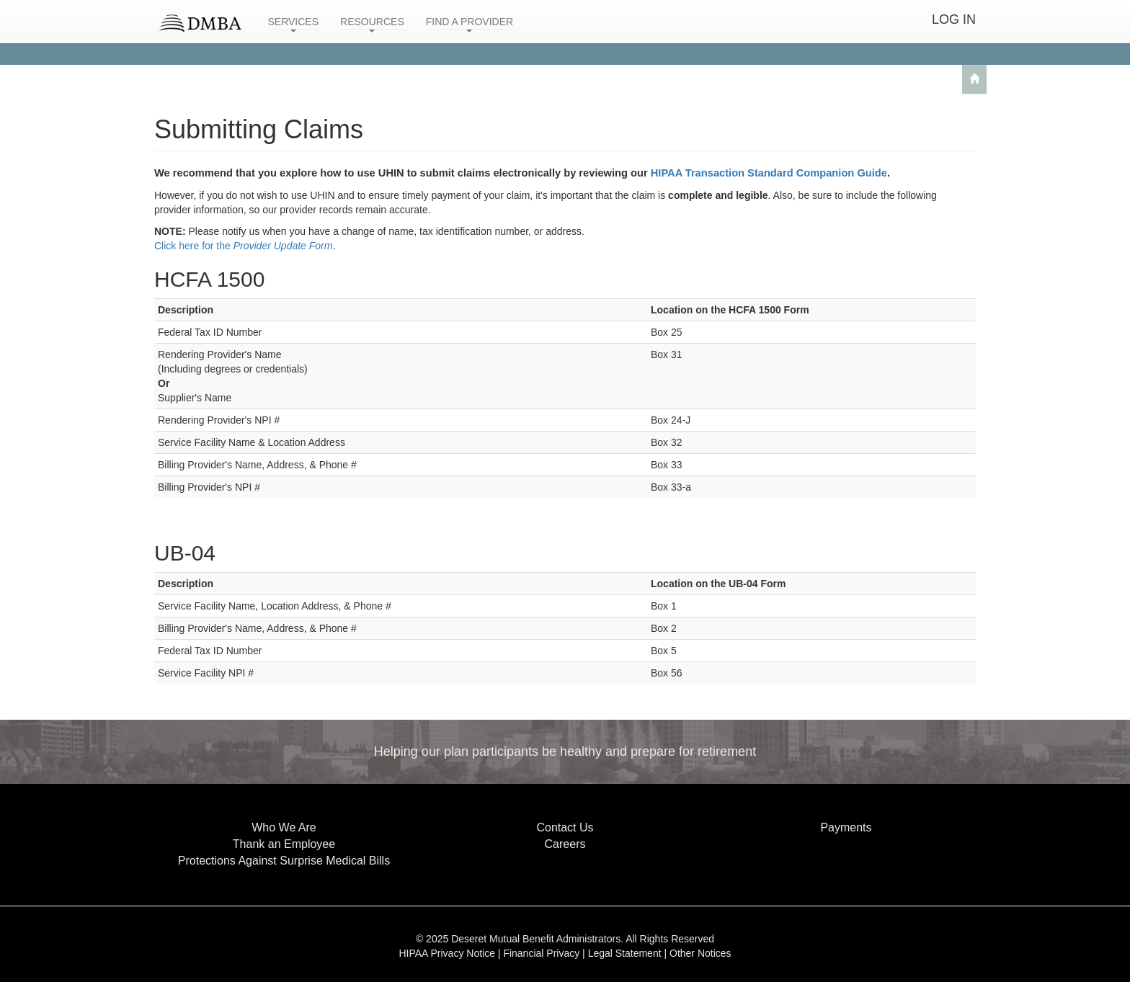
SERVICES (293, 24)
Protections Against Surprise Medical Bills (284, 860)
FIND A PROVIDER (469, 24)
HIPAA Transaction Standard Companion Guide (769, 173)
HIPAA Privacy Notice (447, 953)
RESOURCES (372, 24)
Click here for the (243, 245)
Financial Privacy (541, 953)
